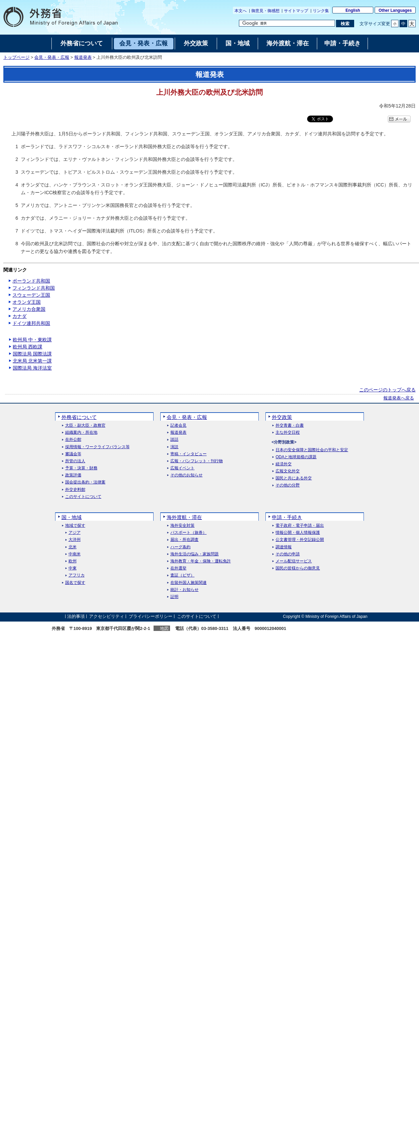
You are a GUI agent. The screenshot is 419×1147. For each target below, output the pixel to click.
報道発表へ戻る (398, 398)
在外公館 (73, 439)
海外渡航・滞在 (184, 517)
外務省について (79, 417)
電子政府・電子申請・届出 (300, 525)
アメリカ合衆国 (28, 309)
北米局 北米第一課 (32, 361)
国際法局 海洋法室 (32, 368)
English (352, 10)
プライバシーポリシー (150, 616)
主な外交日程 (288, 432)
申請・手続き (287, 517)
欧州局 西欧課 (27, 346)
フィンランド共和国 (33, 288)
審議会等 (73, 454)
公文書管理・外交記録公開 (300, 540)
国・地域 (71, 517)
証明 (174, 597)
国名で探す (75, 583)
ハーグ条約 (180, 547)
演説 (174, 447)
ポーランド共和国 (31, 281)
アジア (75, 532)
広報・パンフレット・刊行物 (196, 461)
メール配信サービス (294, 561)
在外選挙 (178, 568)
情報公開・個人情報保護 (298, 532)
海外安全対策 (182, 525)
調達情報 (284, 547)
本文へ (241, 10)
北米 (73, 547)
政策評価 (73, 475)
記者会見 (178, 425)
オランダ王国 (26, 302)
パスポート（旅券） (188, 532)
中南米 (75, 554)
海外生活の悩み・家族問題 (194, 554)
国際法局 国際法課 (32, 353)
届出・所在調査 (184, 540)
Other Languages (395, 10)
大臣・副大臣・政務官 (85, 425)
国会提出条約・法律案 (85, 482)
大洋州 (75, 540)
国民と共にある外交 (294, 478)
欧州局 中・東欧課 (32, 339)
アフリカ (77, 575)
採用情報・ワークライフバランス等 (97, 447)
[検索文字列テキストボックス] (287, 23)
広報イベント (182, 468)
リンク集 (321, 10)
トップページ (16, 57)
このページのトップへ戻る (387, 389)
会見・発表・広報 (51, 57)
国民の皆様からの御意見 (298, 568)
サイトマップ (296, 10)
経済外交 (284, 464)
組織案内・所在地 (81, 432)
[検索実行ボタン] (345, 23)
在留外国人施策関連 (188, 583)
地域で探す (75, 525)
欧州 (73, 561)
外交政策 (282, 417)
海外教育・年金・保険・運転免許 (200, 561)
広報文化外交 (288, 471)
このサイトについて (83, 497)
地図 (164, 628)
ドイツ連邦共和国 (31, 323)
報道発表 (83, 57)
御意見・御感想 (265, 10)
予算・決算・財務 (81, 468)
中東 (73, 568)
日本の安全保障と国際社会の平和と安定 (312, 450)
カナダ (19, 316)
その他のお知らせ (186, 475)
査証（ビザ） (182, 575)
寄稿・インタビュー (188, 454)
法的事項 (76, 616)
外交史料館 (75, 489)
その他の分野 (288, 485)
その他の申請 (288, 554)
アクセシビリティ (106, 616)
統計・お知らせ (184, 590)
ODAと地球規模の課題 (296, 457)
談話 (174, 439)
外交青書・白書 (290, 425)
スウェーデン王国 (31, 295)
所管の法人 (75, 461)
